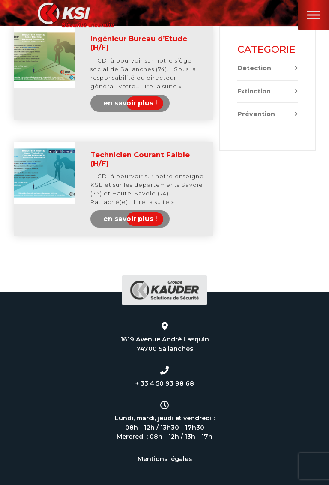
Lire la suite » (161, 86)
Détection (267, 68)
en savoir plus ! (130, 103)
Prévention (267, 114)
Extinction (267, 91)
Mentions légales (165, 459)
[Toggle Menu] (313, 15)
